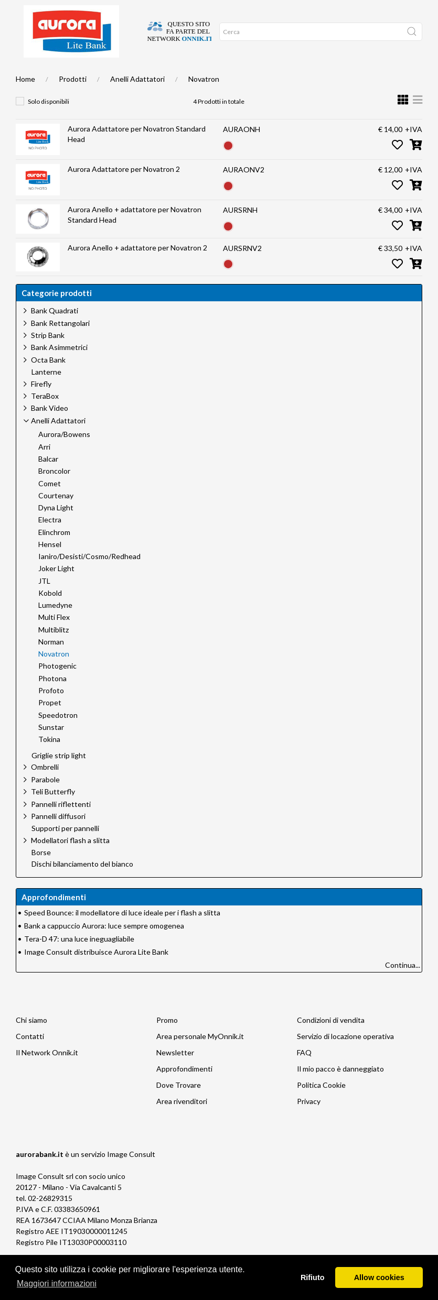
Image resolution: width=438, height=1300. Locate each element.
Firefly (41, 404)
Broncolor (54, 492)
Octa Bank (48, 380)
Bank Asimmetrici (59, 368)
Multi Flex (54, 638)
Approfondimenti (134, 74)
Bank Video (49, 428)
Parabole (45, 800)
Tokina (49, 760)
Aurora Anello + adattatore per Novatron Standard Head (134, 235)
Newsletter (175, 1073)
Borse (41, 873)
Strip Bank (48, 356)
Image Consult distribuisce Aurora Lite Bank (96, 972)
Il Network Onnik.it (47, 1073)
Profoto (51, 711)
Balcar (48, 480)
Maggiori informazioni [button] (57, 1283)
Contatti (30, 1057)
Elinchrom (54, 553)
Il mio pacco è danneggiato (340, 1089)
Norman (51, 663)
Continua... (402, 985)
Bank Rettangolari (60, 344)
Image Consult (131, 1175)
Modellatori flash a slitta (70, 861)
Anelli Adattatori (137, 99)
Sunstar (51, 748)
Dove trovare (56, 74)
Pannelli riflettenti (61, 825)
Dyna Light (55, 529)
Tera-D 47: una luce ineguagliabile (79, 959)
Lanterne (46, 393)
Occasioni (176, 74)
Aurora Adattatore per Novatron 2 (124, 189)
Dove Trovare (178, 1105)
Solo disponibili (48, 122)
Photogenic (57, 687)
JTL (44, 602)
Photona (52, 699)
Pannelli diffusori (58, 837)
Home (25, 74)
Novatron (203, 99)
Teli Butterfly (53, 812)
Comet (49, 504)
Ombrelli (45, 787)
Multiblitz (53, 651)
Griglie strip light (58, 776)
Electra (49, 541)
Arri (44, 468)
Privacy (309, 1122)
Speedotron (58, 736)
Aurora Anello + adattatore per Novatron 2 (137, 268)
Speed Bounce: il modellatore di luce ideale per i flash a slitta (122, 933)
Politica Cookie (321, 1105)
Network (207, 74)
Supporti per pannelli (65, 849)
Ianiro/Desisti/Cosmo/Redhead (89, 577)
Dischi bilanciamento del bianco (82, 885)
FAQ (304, 1073)
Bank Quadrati (54, 331)
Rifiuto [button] (313, 1277)
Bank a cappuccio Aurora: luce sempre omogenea (104, 946)
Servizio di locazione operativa (345, 1057)
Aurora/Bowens (64, 455)
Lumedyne (55, 626)
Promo (167, 1040)
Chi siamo (91, 74)
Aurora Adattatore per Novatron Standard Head (137, 155)
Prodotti (73, 99)
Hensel (49, 565)
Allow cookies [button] (379, 1277)
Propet (49, 723)
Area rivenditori (181, 1122)
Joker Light (56, 589)
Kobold (50, 614)
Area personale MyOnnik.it (200, 1057)
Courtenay (55, 516)
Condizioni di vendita (331, 1040)
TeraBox (45, 416)
